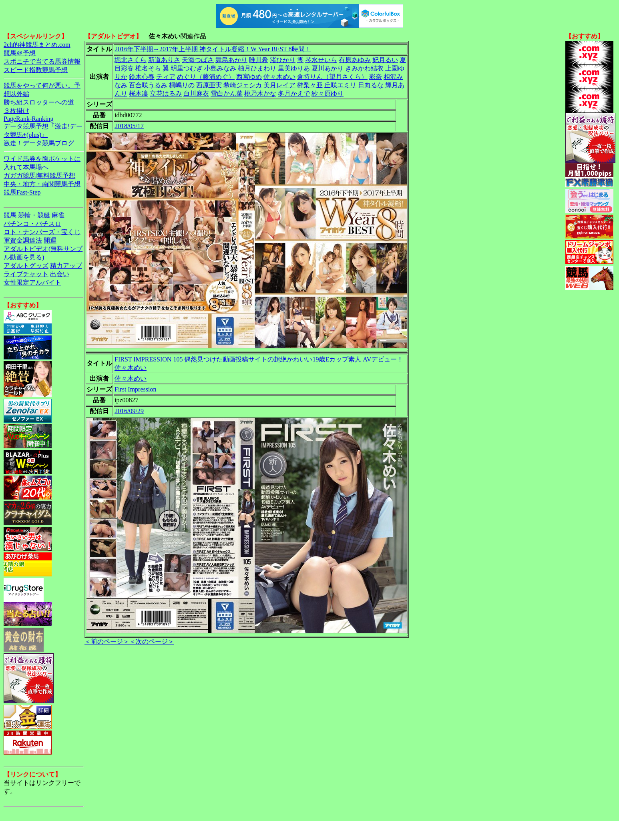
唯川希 (258, 59)
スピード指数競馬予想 (36, 69)
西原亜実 (209, 85)
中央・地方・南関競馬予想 (42, 184)
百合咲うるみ (148, 85)
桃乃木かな (260, 93)
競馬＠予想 (20, 53)
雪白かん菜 (227, 93)
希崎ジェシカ (242, 85)
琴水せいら (321, 59)
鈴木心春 (142, 76)
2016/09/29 (129, 410)
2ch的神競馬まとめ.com (37, 44)
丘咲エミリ (340, 85)
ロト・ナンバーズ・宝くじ (42, 232)
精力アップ (66, 265)
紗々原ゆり (328, 93)
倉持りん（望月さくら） (332, 76)
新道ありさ (164, 59)
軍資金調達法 (23, 240)
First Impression (135, 389)
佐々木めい (279, 76)
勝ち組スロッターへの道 (39, 102)
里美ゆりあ (294, 68)
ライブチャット (26, 274)
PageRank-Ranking (28, 118)
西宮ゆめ (249, 76)
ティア (165, 76)
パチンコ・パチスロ (32, 223)
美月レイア (279, 85)
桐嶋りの (182, 85)
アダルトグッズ (26, 265)
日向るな (371, 85)
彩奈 (375, 76)
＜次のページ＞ (151, 641)
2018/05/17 (129, 125)
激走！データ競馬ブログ (39, 143)
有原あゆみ (355, 59)
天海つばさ (198, 59)
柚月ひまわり (257, 68)
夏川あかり (328, 68)
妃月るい (385, 59)
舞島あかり (231, 59)
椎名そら (148, 68)
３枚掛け (16, 110)
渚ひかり (282, 59)
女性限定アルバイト (32, 282)
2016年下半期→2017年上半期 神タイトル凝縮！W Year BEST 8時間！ (213, 49)
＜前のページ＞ (106, 641)
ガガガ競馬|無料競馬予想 (39, 175)
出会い (59, 274)
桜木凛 (138, 93)
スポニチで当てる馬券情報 (42, 61)
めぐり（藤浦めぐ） (206, 76)
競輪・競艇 (34, 215)
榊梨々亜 (310, 85)
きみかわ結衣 (364, 68)
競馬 (10, 215)
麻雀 (58, 215)
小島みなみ (220, 68)
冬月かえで (294, 93)
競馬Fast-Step (22, 192)
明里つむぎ (187, 68)
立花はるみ (166, 93)
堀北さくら (131, 59)
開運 (50, 240)
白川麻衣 (196, 93)
